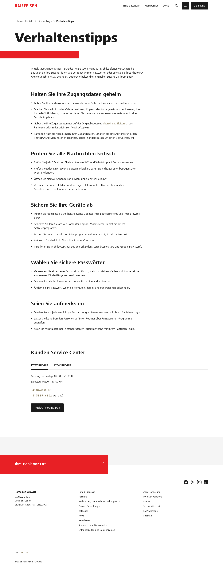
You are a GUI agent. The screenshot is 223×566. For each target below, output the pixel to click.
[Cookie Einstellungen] (89, 506)
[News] (81, 515)
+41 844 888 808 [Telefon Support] (41, 390)
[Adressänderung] (151, 492)
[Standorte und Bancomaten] (93, 525)
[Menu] (185, 5)
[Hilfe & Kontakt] (87, 492)
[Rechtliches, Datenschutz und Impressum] (100, 501)
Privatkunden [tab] (39, 365)
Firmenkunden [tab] (61, 365)
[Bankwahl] (59, 464)
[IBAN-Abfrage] (150, 510)
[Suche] (176, 5)
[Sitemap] (147, 515)
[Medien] (147, 501)
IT (207, 552)
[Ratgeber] (83, 510)
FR (202, 552)
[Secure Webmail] (151, 506)
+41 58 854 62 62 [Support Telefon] (41, 395)
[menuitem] (131, 5)
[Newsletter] (84, 520)
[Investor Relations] (152, 496)
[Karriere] (83, 496)
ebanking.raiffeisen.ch (115, 123)
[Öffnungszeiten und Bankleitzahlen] (97, 529)
